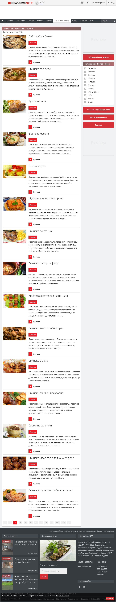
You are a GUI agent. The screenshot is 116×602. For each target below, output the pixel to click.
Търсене (98, 125)
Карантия (92, 68)
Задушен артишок (48, 565)
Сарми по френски (40, 425)
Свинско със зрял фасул (43, 263)
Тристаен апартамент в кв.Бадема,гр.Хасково (26, 543)
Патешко (91, 85)
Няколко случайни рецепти (98, 110)
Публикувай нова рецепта (98, 57)
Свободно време (62, 20)
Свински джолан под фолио (45, 393)
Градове (83, 20)
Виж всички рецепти (98, 117)
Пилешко (91, 82)
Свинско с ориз (38, 360)
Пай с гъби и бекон (40, 36)
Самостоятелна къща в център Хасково (26, 560)
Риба (90, 95)
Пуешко (91, 88)
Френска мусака (38, 133)
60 (64, 522)
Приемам (109, 598)
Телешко (91, 78)
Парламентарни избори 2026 (14, 24)
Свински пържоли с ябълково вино (50, 490)
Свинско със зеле (39, 69)
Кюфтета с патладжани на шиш (48, 295)
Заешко (91, 98)
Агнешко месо (93, 92)
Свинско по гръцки (40, 231)
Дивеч (90, 102)
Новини (40, 20)
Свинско (33, 43)
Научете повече (62, 595)
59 (57, 522)
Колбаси (91, 71)
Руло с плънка (37, 101)
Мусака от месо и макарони (45, 198)
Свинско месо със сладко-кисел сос (51, 458)
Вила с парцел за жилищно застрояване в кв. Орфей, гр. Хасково (26, 579)
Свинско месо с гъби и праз (46, 328)
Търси (44, 577)
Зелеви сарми (37, 166)
